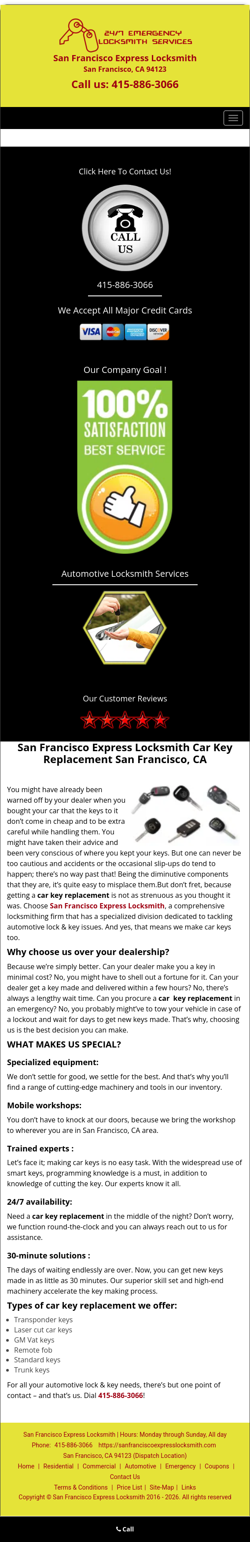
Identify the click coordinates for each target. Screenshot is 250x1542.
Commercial (99, 1466)
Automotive (140, 1466)
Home (26, 1466)
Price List (129, 1487)
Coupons (217, 1466)
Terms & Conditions (81, 1487)
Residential (59, 1466)
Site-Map (162, 1487)
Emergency (180, 1466)
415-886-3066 (145, 84)
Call (125, 1529)
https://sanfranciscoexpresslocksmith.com (157, 1445)
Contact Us (125, 1476)
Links (188, 1487)
